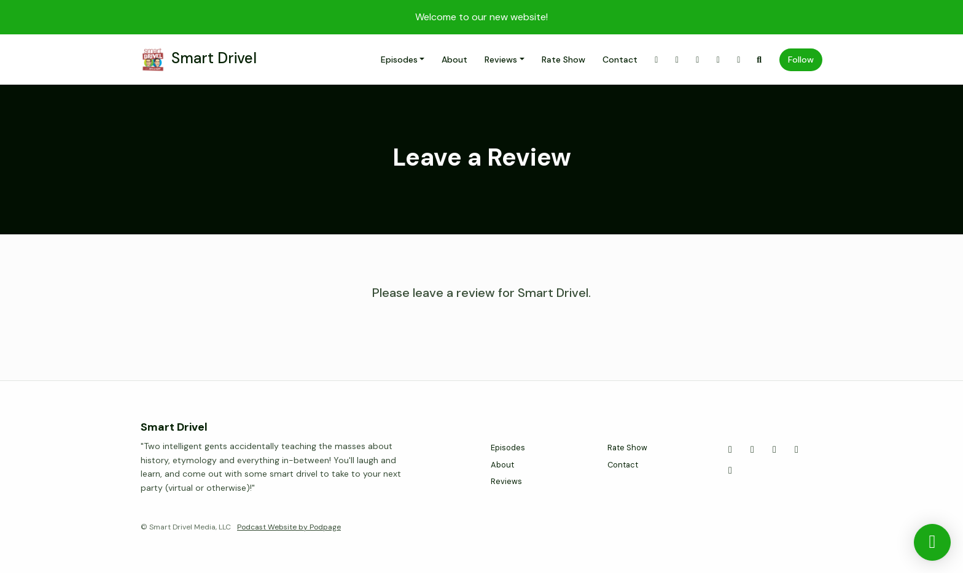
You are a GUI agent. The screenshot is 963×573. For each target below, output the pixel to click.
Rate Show (563, 59)
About (454, 59)
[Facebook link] (697, 59)
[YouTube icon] (796, 449)
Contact (619, 59)
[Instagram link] (677, 59)
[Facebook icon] (774, 449)
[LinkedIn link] (738, 59)
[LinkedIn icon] (730, 470)
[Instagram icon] (752, 449)
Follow (801, 59)
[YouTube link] (718, 59)
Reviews (501, 59)
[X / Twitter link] (656, 59)
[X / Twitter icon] (730, 449)
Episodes (399, 59)
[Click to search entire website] (759, 59)
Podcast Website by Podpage (289, 527)
